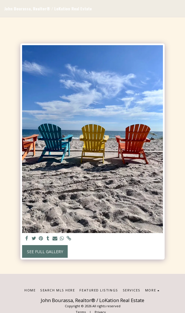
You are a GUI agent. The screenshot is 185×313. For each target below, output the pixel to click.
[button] (177, 9)
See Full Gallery (45, 251)
